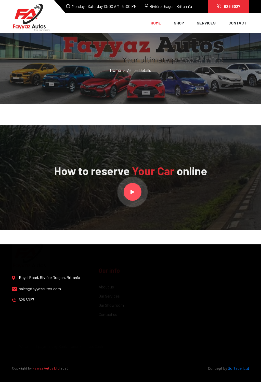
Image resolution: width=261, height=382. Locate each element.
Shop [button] (179, 22)
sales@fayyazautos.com (36, 288)
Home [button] (156, 22)
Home (116, 70)
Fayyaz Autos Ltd (46, 368)
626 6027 (228, 6)
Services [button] (206, 22)
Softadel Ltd (238, 368)
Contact (237, 22)
